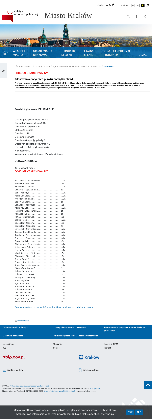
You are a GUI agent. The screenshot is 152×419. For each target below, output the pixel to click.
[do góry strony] (148, 385)
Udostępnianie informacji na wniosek (70, 328)
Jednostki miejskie (68, 53)
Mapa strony (8, 344)
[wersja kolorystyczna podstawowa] (133, 5)
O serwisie (57, 344)
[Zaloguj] (146, 17)
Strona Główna (25, 67)
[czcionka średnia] (110, 5)
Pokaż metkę (23, 321)
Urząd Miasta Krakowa (42, 53)
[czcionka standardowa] (107, 5)
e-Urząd (143, 53)
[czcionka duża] (116, 4)
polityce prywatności (59, 414)
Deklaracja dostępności (13, 336)
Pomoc (56, 348)
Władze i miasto (19, 53)
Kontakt (107, 348)
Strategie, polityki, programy (117, 53)
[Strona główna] (6, 53)
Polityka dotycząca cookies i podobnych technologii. (29, 386)
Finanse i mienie (90, 53)
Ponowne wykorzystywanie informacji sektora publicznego (124, 329)
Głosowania (109, 67)
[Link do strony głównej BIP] (51, 16)
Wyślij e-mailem (13, 370)
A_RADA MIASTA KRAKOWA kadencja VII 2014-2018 (77, 67)
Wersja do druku (89, 370)
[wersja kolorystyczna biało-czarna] (138, 5)
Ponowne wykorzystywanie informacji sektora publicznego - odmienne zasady (54, 307)
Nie (139, 412)
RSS (4, 348)
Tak (130, 412)
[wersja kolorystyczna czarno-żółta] (143, 5)
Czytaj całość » (95, 388)
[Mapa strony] (137, 17)
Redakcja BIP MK (111, 344)
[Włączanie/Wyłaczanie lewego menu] (3, 70)
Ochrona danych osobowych (15, 328)
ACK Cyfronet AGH (68, 391)
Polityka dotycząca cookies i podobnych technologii (76, 336)
